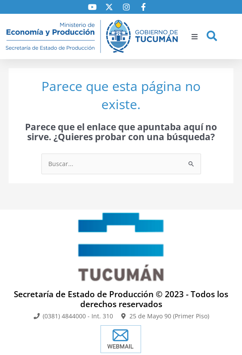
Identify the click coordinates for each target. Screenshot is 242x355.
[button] (194, 36)
